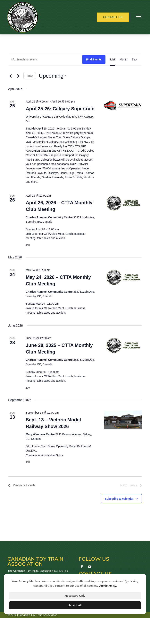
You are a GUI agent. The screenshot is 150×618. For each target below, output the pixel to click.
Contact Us (113, 17)
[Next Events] (18, 76)
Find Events (94, 59)
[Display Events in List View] (112, 59)
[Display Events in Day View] (134, 59)
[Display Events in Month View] (123, 59)
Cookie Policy (107, 585)
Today (30, 76)
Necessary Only (75, 595)
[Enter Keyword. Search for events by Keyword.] (45, 59)
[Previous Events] (10, 76)
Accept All (74, 605)
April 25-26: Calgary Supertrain (60, 108)
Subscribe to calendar (119, 498)
